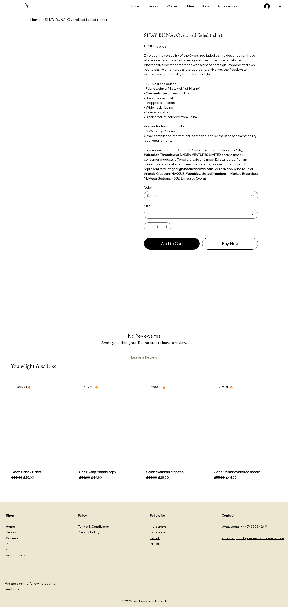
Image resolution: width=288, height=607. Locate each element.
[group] (144, 431)
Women (12, 538)
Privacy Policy (89, 532)
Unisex (11, 532)
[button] (25, 6)
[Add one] (166, 226)
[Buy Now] (230, 244)
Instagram (158, 527)
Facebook (158, 532)
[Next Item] (36, 178)
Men (9, 544)
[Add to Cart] (172, 244)
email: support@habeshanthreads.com (253, 538)
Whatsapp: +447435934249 (244, 527)
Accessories (15, 555)
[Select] (201, 195)
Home (10, 527)
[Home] (35, 19)
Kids (9, 549)
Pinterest (157, 544)
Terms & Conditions (93, 527)
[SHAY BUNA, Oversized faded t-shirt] (76, 19)
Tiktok (155, 538)
